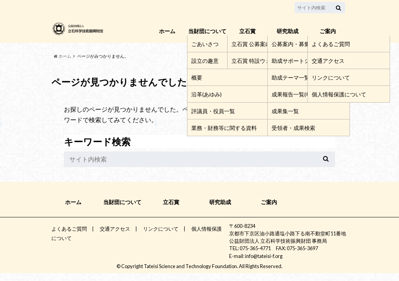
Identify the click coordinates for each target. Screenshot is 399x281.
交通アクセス (115, 229)
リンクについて (160, 229)
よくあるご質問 (69, 229)
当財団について (207, 31)
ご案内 (328, 31)
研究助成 (287, 31)
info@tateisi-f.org (263, 256)
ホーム (167, 31)
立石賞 (247, 31)
